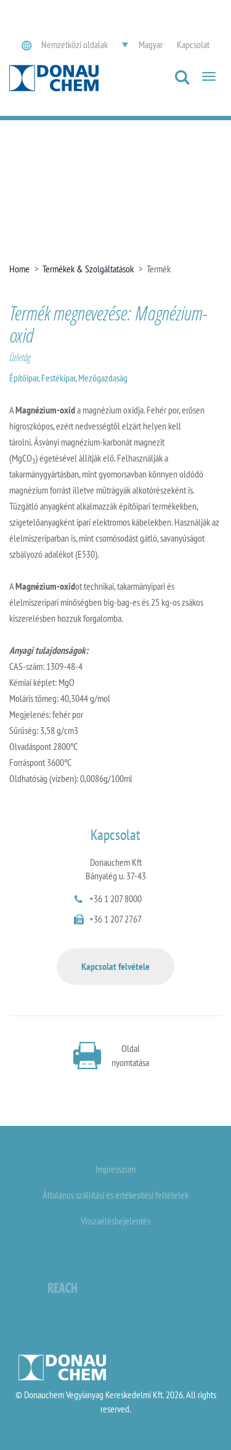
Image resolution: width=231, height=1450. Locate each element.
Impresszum (115, 1169)
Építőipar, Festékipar (42, 378)
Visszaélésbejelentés (115, 1221)
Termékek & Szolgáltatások (88, 269)
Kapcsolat (193, 44)
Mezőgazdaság (103, 378)
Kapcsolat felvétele (115, 966)
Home (19, 269)
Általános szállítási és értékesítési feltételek (115, 1195)
